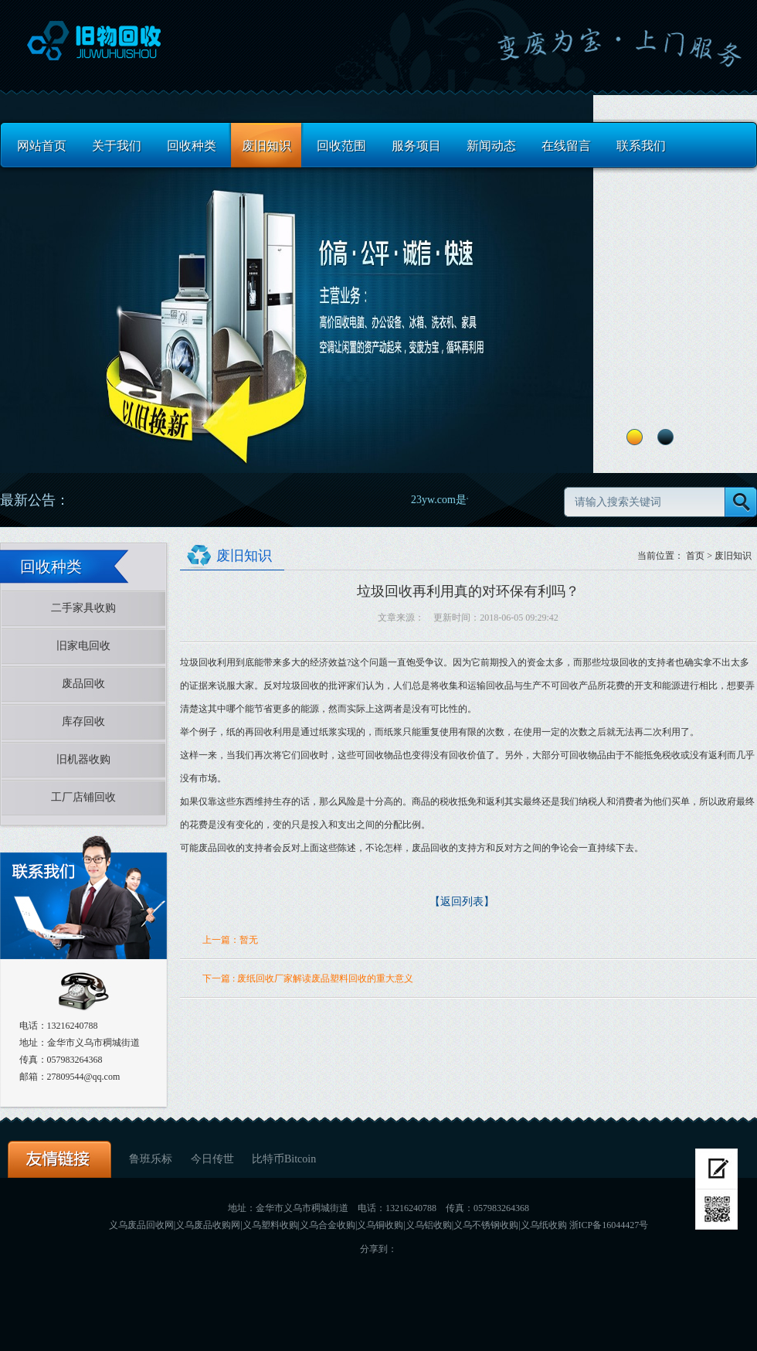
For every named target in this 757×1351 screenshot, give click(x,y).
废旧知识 (266, 145)
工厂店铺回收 (83, 797)
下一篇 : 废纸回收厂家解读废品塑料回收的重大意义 (307, 978)
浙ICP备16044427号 (609, 1225)
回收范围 (341, 145)
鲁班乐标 (152, 1159)
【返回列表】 (461, 901)
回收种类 (191, 145)
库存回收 (83, 721)
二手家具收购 (83, 608)
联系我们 (641, 145)
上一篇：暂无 (230, 939)
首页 (695, 555)
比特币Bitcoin (284, 1159)
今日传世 (214, 1159)
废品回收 (83, 683)
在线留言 (566, 145)
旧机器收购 (83, 759)
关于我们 (116, 145)
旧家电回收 (83, 646)
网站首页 (41, 145)
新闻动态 (491, 145)
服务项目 (416, 145)
